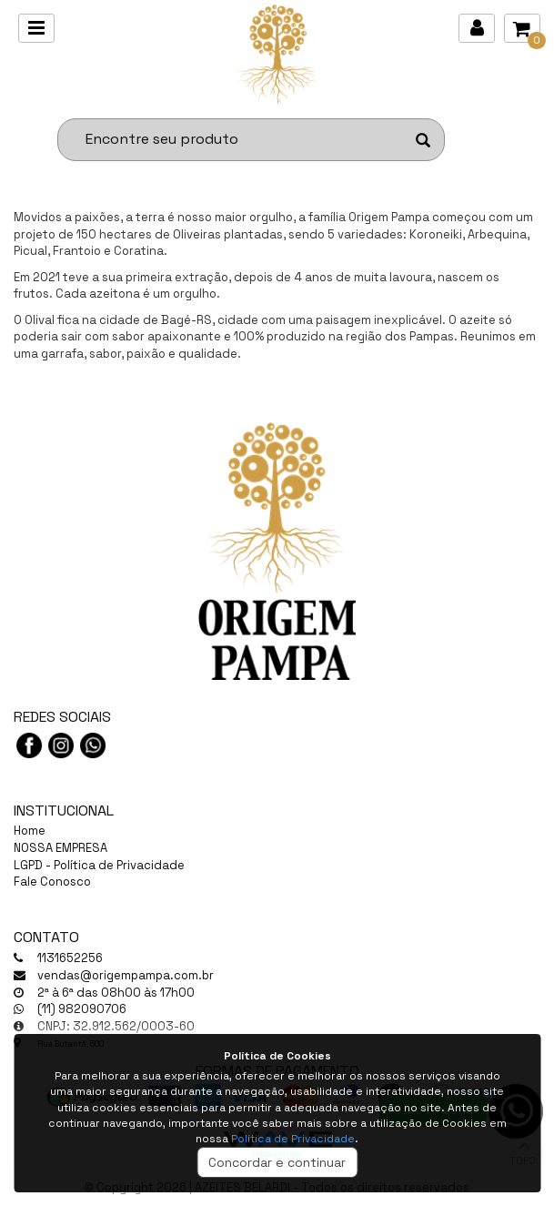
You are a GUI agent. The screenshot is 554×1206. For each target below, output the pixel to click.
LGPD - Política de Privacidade (99, 865)
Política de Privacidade (293, 1138)
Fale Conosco (52, 881)
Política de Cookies (277, 1056)
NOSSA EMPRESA (60, 848)
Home (29, 830)
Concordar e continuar (277, 1162)
